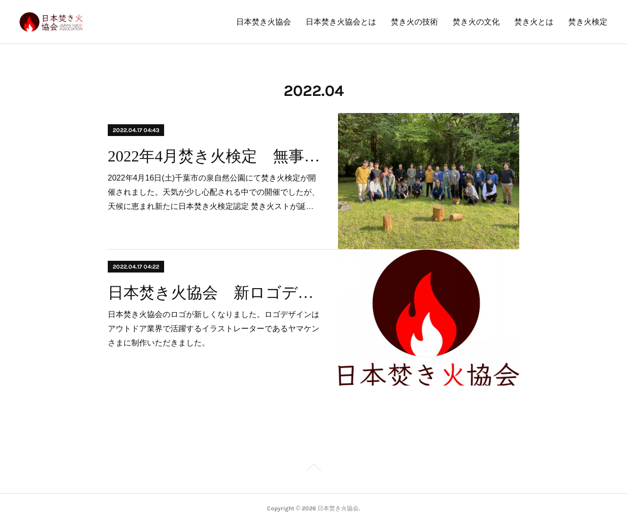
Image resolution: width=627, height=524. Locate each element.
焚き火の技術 (414, 21)
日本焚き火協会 (263, 21)
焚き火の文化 (476, 21)
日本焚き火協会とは (341, 21)
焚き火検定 (587, 21)
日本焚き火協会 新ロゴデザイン (214, 292)
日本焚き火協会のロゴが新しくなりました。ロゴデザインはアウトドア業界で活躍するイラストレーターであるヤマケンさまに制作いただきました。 (213, 328)
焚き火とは (534, 21)
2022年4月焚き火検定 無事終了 (214, 156)
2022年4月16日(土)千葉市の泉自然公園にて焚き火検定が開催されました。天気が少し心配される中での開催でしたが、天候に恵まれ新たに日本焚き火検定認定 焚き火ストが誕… (213, 192)
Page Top (313, 469)
